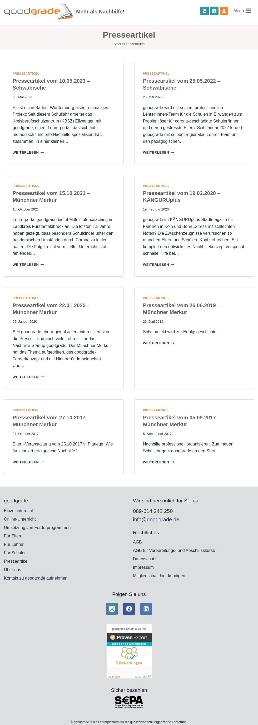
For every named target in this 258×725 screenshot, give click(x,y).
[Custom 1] (224, 11)
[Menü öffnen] (242, 11)
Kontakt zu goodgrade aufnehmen (35, 578)
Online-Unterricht (20, 519)
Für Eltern (13, 536)
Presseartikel (26, 73)
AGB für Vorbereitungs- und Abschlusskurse (174, 550)
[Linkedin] (146, 609)
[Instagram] (112, 609)
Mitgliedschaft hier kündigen (159, 576)
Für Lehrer (14, 544)
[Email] (214, 11)
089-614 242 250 (153, 511)
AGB (137, 542)
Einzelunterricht (18, 510)
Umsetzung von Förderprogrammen (37, 527)
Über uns (12, 569)
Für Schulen (15, 553)
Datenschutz (144, 559)
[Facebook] (129, 609)
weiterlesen (28, 152)
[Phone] (204, 11)
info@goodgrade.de (156, 519)
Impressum (143, 567)
